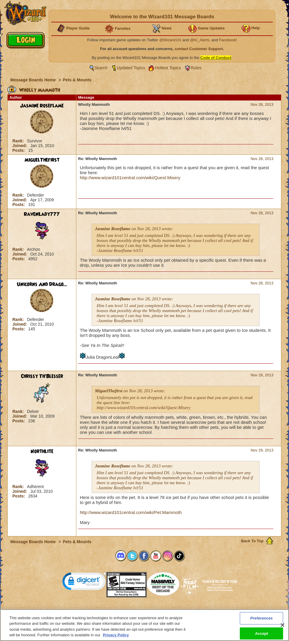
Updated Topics (131, 67)
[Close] (282, 628)
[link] (84, 582)
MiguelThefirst (42, 160)
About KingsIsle (175, 611)
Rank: (18, 141)
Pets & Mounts (77, 80)
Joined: (20, 145)
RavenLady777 (42, 214)
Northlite (42, 451)
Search (101, 67)
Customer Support (143, 611)
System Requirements (106, 611)
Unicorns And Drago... (42, 284)
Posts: (19, 150)
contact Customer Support (199, 49)
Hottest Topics (168, 67)
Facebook (227, 40)
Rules (196, 67)
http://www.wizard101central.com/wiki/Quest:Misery (130, 177)
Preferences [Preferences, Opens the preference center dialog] (261, 622)
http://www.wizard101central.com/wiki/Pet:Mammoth (131, 512)
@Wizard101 (170, 40)
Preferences (202, 611)
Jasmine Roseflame (42, 105)
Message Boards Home (33, 80)
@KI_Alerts (199, 40)
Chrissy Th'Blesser (42, 376)
